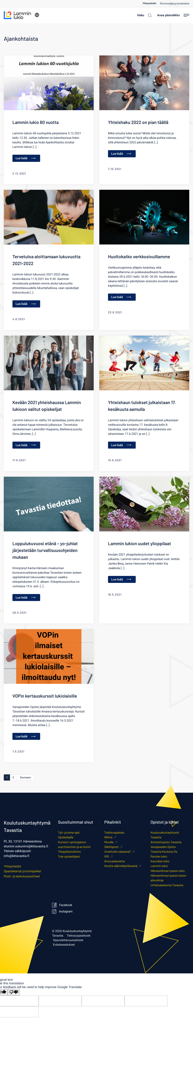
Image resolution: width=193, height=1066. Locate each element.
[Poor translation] (14, 992)
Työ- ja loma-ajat (69, 833)
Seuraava (26, 777)
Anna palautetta (114, 861)
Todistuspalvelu (114, 833)
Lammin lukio (159, 866)
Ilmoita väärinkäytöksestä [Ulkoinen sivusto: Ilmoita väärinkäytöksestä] (120, 866)
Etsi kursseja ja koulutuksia (174, 3)
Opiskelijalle (66, 837)
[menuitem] (151, 3)
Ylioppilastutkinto (69, 852)
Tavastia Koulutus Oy (164, 852)
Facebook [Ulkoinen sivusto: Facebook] (62, 905)
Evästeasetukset (64, 945)
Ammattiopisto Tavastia (166, 842)
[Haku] (143, 15)
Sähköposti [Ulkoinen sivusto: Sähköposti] (111, 847)
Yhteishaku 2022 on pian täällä (138, 122)
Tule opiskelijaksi (69, 856)
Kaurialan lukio (160, 861)
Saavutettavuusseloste (68, 940)
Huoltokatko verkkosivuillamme (139, 256)
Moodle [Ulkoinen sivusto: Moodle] (109, 842)
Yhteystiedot (149, 3)
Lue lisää (25, 158)
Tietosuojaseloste (78, 936)
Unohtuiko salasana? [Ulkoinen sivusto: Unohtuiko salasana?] (117, 852)
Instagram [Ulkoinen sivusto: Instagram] (62, 912)
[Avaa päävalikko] (173, 15)
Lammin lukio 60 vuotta (35, 122)
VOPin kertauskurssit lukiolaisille (44, 696)
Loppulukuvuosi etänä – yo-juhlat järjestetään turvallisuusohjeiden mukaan (45, 550)
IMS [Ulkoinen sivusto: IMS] (106, 856)
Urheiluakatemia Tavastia (167, 885)
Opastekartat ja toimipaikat (22, 871)
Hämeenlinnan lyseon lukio (168, 871)
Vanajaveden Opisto (163, 847)
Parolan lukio (159, 856)
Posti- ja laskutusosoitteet (22, 876)
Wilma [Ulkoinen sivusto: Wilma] (108, 837)
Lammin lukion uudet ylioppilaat (139, 543)
